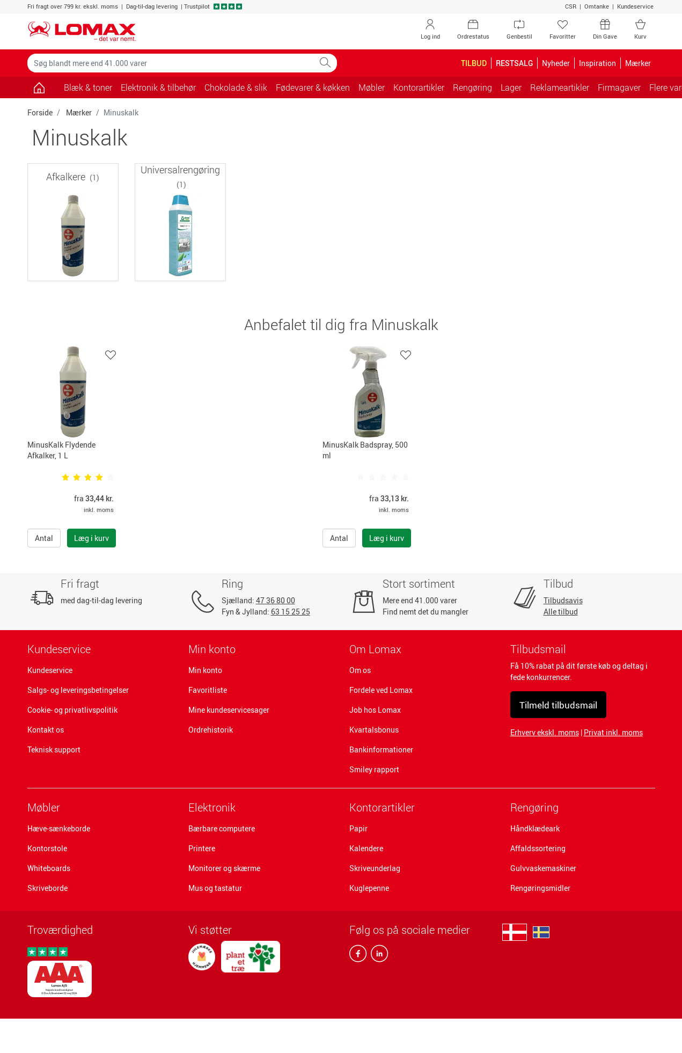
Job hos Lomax (375, 710)
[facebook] (357, 956)
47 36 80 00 (275, 600)
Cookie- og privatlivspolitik (72, 710)
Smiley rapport (374, 769)
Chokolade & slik (235, 87)
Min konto (205, 670)
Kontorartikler (382, 807)
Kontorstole (47, 848)
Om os (360, 670)
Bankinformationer (381, 749)
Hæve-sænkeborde (58, 828)
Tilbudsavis (563, 600)
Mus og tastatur (215, 888)
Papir (358, 828)
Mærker (79, 112)
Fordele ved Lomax (381, 690)
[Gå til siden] (39, 87)
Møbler (43, 807)
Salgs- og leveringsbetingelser (78, 690)
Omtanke (596, 6)
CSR (570, 6)
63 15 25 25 (290, 611)
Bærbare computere (221, 828)
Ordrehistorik (210, 730)
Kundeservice (635, 6)
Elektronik (212, 807)
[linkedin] (377, 956)
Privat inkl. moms (613, 732)
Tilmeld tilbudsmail (558, 705)
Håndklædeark (535, 828)
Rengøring (534, 807)
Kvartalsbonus (374, 730)
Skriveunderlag (374, 868)
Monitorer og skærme (224, 868)
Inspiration (597, 63)
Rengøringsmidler (540, 888)
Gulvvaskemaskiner (543, 868)
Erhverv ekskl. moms (544, 732)
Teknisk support (53, 749)
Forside (40, 112)
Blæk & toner (88, 87)
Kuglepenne (369, 888)
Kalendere (366, 848)
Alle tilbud (561, 611)
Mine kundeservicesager (228, 710)
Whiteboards (48, 868)
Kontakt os (45, 730)
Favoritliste (207, 690)
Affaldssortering (538, 848)
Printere (201, 848)
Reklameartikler (559, 87)
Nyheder (556, 63)
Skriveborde (47, 888)
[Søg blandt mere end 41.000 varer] (170, 63)
